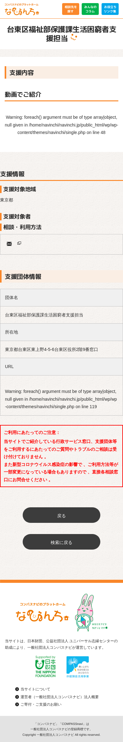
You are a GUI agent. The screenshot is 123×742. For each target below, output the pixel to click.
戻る (61, 515)
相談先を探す (70, 9)
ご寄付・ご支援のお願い (41, 704)
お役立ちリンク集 (110, 9)
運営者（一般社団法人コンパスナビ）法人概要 (59, 697)
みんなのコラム (90, 9)
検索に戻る (61, 542)
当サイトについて (35, 689)
